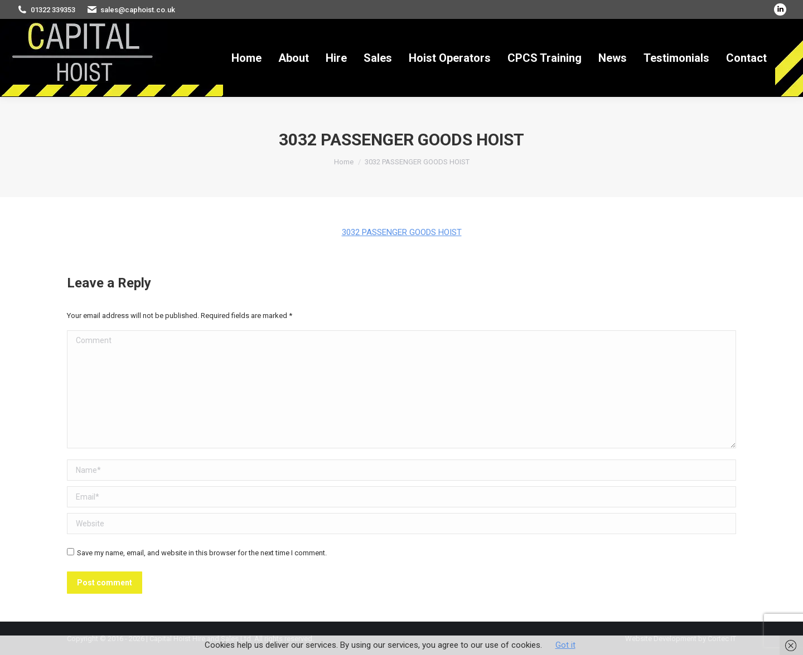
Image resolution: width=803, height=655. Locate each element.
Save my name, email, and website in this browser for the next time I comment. (202, 553)
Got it (565, 645)
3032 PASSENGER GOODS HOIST (402, 232)
